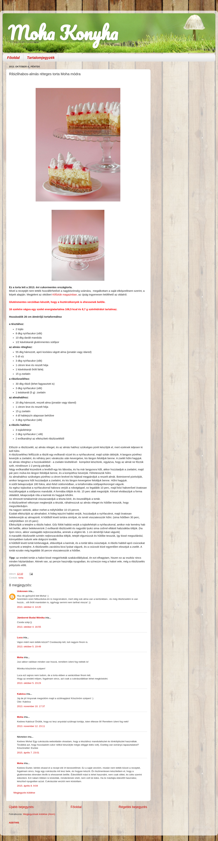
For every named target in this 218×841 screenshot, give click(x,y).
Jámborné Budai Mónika (31, 617)
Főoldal (13, 58)
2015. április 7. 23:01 (28, 752)
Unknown (22, 591)
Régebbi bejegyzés (133, 807)
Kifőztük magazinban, (65, 294)
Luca (20, 637)
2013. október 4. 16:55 (29, 627)
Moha (20, 657)
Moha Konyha (63, 32)
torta (20, 577)
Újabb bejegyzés (21, 807)
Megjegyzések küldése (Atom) (39, 814)
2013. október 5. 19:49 (29, 646)
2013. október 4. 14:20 (29, 607)
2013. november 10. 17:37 (31, 706)
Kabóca (21, 694)
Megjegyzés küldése (24, 792)
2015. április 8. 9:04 (27, 785)
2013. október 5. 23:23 (29, 683)
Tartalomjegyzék (41, 58)
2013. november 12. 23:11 (31, 726)
